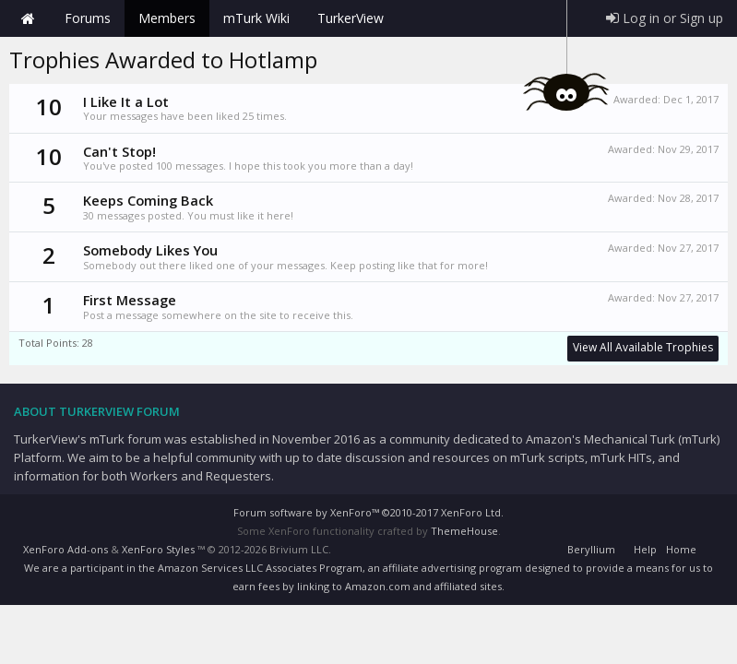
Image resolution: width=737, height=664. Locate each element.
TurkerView (350, 18)
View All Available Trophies (643, 347)
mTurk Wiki (256, 18)
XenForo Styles (158, 549)
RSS (712, 546)
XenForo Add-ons (65, 549)
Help (645, 549)
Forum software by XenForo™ (368, 512)
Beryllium (591, 549)
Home (28, 18)
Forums (88, 18)
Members (167, 18)
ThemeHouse (464, 531)
